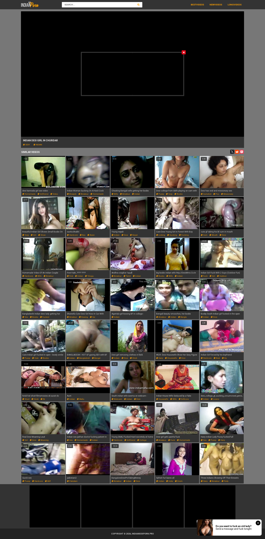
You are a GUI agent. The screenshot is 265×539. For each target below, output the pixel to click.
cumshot (206, 194)
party (225, 481)
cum (204, 235)
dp (224, 358)
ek (43, 399)
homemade (28, 194)
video (54, 194)
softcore (184, 399)
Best (193, 4)
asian (91, 235)
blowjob (71, 194)
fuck (204, 276)
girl (33, 235)
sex (25, 317)
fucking (184, 235)
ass (82, 235)
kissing (83, 317)
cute (35, 358)
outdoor (222, 276)
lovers (215, 399)
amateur (83, 194)
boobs (178, 194)
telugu (89, 276)
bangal (96, 358)
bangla (182, 317)
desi (125, 235)
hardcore (72, 235)
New (212, 4)
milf (48, 481)
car (92, 317)
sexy (26, 145)
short (25, 399)
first (70, 276)
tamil (127, 276)
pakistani (72, 481)
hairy (159, 358)
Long (231, 4)
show (41, 235)
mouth (213, 235)
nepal (134, 235)
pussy (160, 194)
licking (160, 235)
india (169, 481)
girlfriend (43, 194)
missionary (227, 194)
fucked (44, 317)
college (142, 440)
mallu (80, 399)
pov (216, 194)
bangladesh (83, 358)
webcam (117, 399)
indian (37, 145)
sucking (172, 235)
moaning (43, 440)
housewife (171, 358)
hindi (133, 358)
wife (115, 194)
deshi (179, 481)
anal (217, 358)
